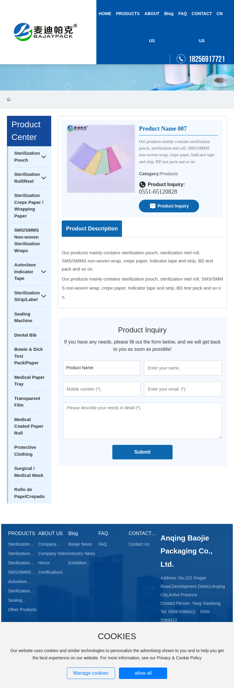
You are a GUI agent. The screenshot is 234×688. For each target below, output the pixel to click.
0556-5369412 (181, 611)
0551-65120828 (158, 191)
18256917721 (207, 59)
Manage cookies (90, 673)
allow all (143, 673)
